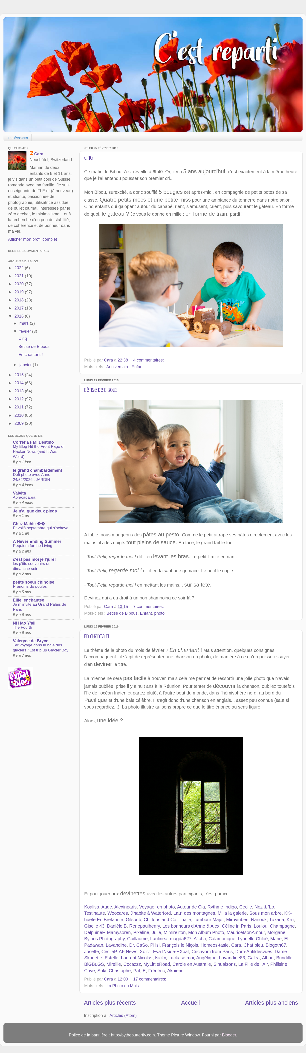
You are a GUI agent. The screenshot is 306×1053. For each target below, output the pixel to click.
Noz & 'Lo (264, 906)
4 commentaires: (149, 360)
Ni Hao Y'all (24, 623)
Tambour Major (208, 919)
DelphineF (94, 932)
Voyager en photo (157, 906)
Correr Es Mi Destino (33, 442)
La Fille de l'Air (253, 964)
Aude (106, 906)
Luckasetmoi (181, 957)
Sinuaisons (225, 964)
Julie (156, 932)
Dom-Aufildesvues (253, 951)
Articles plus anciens (271, 1002)
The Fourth (22, 627)
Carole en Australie (192, 964)
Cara (236, 945)
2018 (19, 300)
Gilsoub (133, 919)
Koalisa (91, 906)
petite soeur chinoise (33, 582)
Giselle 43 (94, 926)
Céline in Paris (236, 926)
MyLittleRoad (156, 964)
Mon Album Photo (206, 932)
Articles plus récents (110, 1002)
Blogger (229, 1035)
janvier (26, 364)
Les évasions (18, 138)
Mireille (114, 964)
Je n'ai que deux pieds (35, 511)
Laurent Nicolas (136, 957)
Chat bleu (253, 945)
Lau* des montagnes (194, 913)
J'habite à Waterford (150, 913)
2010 (19, 415)
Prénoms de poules (30, 586)
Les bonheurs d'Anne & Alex (190, 926)
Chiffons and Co (160, 919)
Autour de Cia (191, 906)
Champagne (282, 926)
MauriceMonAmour (246, 932)
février (25, 331)
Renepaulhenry (144, 926)
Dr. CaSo (138, 945)
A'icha (200, 938)
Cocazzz (132, 964)
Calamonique (221, 938)
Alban (268, 957)
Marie (276, 938)
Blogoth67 (276, 945)
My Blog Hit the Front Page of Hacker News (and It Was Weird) (38, 451)
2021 (19, 276)
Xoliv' (145, 951)
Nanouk (259, 919)
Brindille (284, 957)
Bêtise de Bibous (101, 390)
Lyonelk (245, 938)
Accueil (190, 1002)
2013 (19, 391)
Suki (101, 970)
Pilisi (155, 945)
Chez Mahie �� (29, 523)
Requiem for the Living (32, 546)
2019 (19, 292)
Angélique (206, 957)
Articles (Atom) (123, 1015)
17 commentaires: (150, 979)
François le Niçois (180, 945)
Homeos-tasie (215, 945)
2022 (19, 268)
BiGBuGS (94, 964)
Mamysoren (119, 932)
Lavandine (116, 945)
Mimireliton (175, 932)
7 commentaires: (149, 606)
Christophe (120, 970)
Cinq (88, 158)
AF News (128, 951)
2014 (19, 383)
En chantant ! (98, 637)
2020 (19, 284)
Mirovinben (237, 919)
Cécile (245, 906)
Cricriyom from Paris (212, 951)
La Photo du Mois (123, 986)
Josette (91, 951)
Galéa (254, 957)
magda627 (180, 938)
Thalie (185, 919)
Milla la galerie (232, 913)
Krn (290, 919)
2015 (19, 375)
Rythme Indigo (222, 906)
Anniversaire (117, 366)
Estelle (111, 957)
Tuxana (276, 919)
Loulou (260, 926)
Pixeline (141, 932)
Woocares (117, 913)
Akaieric (175, 970)
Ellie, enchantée (28, 600)
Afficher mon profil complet (32, 239)
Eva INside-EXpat (171, 951)
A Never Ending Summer (37, 541)
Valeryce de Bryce (30, 641)
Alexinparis (125, 906)
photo (159, 613)
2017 (19, 308)
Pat (136, 970)
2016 (19, 316)
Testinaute (94, 913)
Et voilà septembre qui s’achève (40, 528)
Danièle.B (117, 926)
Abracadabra (24, 497)
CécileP (109, 951)
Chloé (262, 938)
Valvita (19, 493)
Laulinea (158, 938)
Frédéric (156, 970)
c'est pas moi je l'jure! (34, 559)
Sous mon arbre (265, 913)
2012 (19, 399)
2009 (19, 423)
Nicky (160, 957)
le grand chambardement (37, 470)
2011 (19, 407)
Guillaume (137, 938)
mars (24, 323)
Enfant (138, 366)
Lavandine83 (232, 957)
